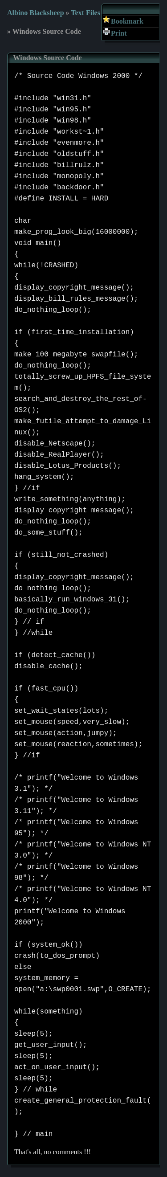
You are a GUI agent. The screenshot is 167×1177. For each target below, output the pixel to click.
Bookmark (127, 21)
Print (119, 33)
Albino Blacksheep (35, 12)
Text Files (85, 12)
